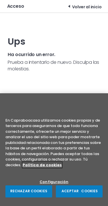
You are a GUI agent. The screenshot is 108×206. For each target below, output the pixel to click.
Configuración (54, 182)
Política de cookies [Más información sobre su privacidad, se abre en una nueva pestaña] (42, 165)
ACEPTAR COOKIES (79, 191)
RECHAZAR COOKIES (28, 191)
